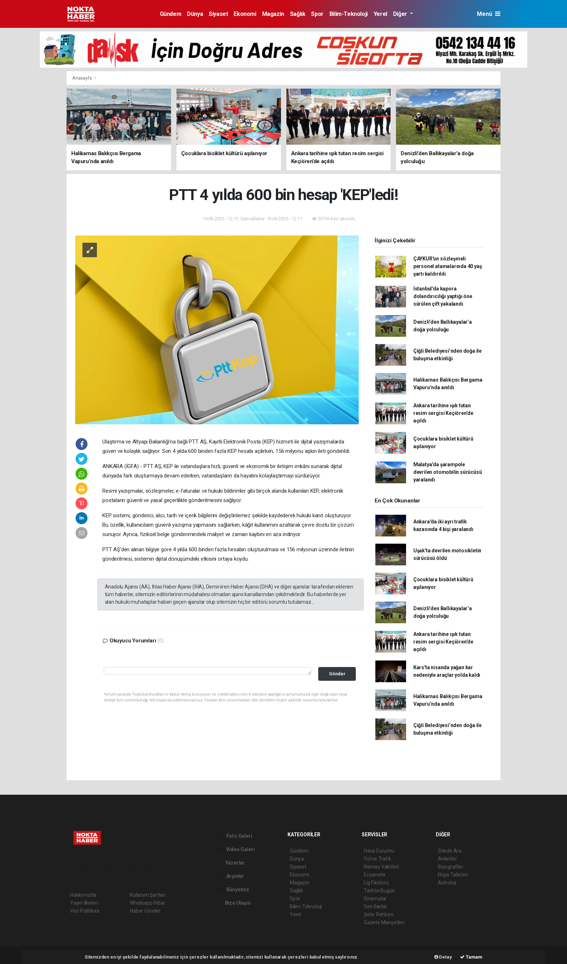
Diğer (401, 13)
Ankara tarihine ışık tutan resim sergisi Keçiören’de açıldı (443, 413)
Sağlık (298, 13)
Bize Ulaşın (233, 903)
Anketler (447, 859)
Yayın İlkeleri (84, 903)
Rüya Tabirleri (453, 875)
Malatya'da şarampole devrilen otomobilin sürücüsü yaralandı (447, 472)
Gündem (171, 13)
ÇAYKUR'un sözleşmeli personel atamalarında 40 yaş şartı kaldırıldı (447, 266)
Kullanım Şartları (148, 895)
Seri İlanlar (375, 906)
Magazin (273, 13)
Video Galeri (235, 849)
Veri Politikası (84, 911)
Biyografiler (451, 867)
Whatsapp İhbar (147, 903)
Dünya (195, 13)
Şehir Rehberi (378, 914)
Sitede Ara (449, 851)
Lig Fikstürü (376, 883)
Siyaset (218, 13)
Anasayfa (82, 78)
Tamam (471, 957)
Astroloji (447, 883)
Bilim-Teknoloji (348, 13)
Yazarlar (230, 863)
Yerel (380, 13)
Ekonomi (245, 13)
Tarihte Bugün (379, 890)
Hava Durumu (379, 851)
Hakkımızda (83, 895)
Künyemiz (232, 889)
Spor (317, 13)
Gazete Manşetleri (384, 922)
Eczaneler (375, 875)
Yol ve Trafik (377, 859)
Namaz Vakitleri (381, 867)
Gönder (337, 673)
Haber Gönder (145, 911)
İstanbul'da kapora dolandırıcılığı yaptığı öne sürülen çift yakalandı (442, 296)
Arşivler (230, 876)
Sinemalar (375, 898)
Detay (443, 957)
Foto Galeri (234, 836)
